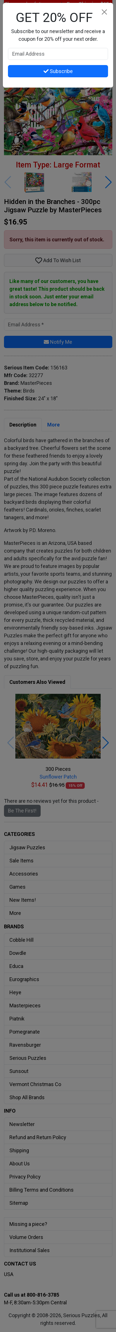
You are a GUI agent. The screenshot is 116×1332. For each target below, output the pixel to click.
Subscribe (58, 71)
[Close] (104, 12)
